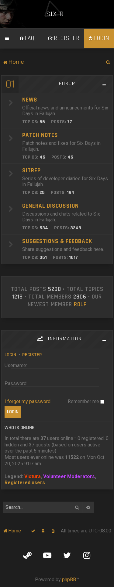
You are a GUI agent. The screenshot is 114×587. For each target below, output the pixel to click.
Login (10, 355)
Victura (32, 476)
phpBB (69, 579)
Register (32, 355)
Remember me (86, 401)
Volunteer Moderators (69, 476)
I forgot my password (27, 401)
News (29, 100)
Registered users (25, 482)
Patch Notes (40, 135)
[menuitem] (27, 38)
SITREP (31, 170)
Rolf (80, 304)
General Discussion (50, 206)
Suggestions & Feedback (57, 241)
